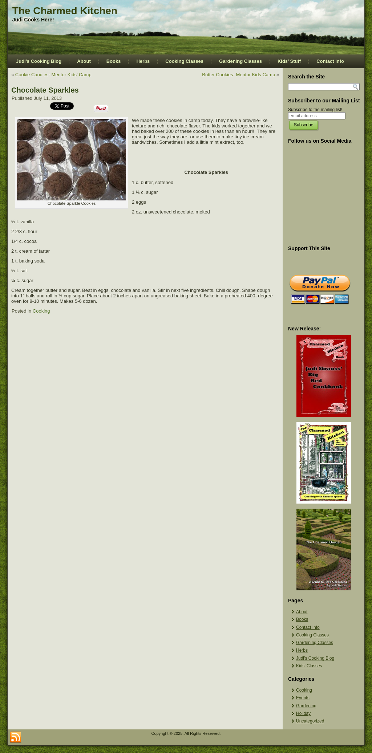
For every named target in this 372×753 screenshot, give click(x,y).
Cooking (41, 311)
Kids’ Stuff (289, 61)
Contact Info (330, 61)
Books (113, 61)
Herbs (143, 61)
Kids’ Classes (309, 665)
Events (303, 697)
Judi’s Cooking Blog (38, 61)
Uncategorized (310, 721)
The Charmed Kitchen (64, 10)
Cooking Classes (184, 61)
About (84, 61)
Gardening (306, 705)
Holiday (303, 713)
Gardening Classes (240, 61)
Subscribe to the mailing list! (315, 109)
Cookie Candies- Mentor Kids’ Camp (53, 74)
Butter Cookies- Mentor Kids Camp (238, 74)
